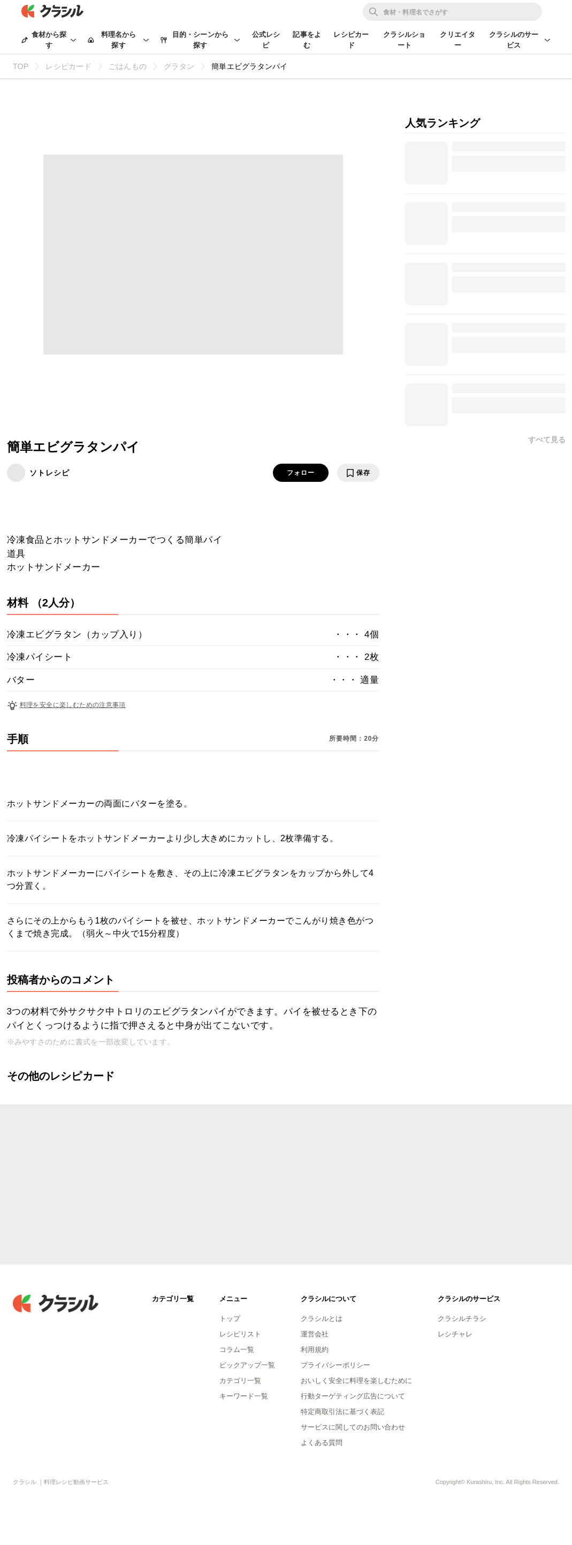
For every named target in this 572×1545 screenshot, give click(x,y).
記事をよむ (307, 39)
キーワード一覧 (243, 1396)
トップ (229, 1319)
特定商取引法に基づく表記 (342, 1412)
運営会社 (315, 1334)
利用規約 (315, 1350)
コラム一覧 (236, 1350)
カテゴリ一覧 (240, 1381)
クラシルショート (404, 39)
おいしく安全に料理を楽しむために (356, 1381)
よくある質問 (321, 1443)
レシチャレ (455, 1334)
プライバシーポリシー (335, 1365)
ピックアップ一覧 (247, 1365)
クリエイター (457, 39)
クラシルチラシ (462, 1319)
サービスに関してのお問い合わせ (353, 1427)
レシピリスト (240, 1334)
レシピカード (351, 39)
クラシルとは (321, 1319)
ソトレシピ (49, 472)
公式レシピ (266, 39)
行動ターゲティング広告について (353, 1396)
